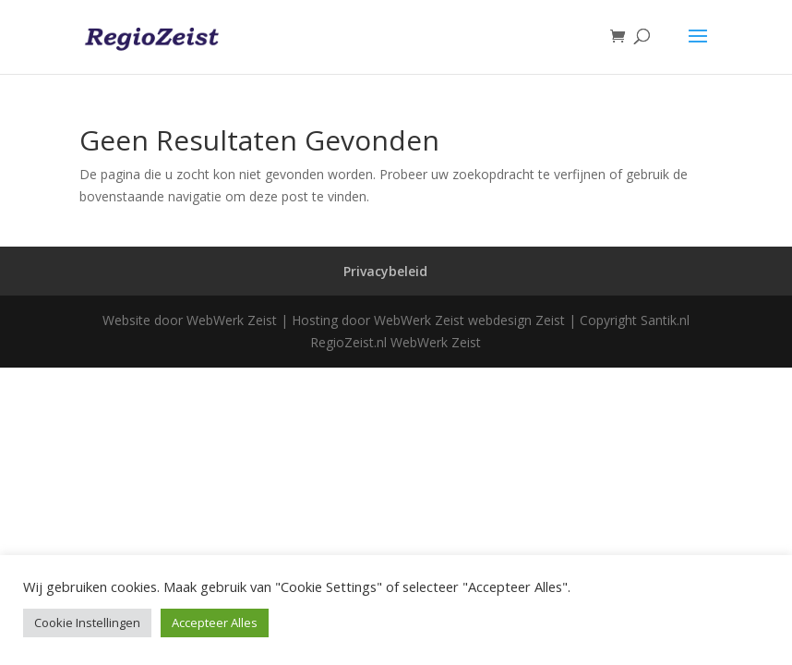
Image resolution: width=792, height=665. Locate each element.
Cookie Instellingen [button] (87, 622)
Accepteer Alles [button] (215, 622)
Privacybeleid (385, 271)
